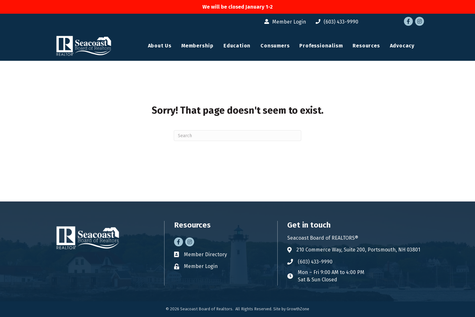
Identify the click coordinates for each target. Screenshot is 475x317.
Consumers (274, 46)
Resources (366, 46)
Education (237, 46)
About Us (160, 46)
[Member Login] (283, 21)
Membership (197, 46)
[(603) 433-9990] (335, 21)
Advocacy (402, 46)
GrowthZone (298, 308)
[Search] (237, 135)
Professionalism (321, 46)
